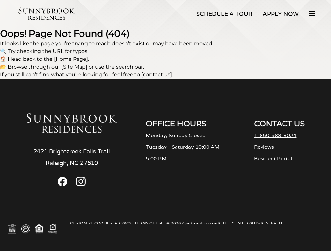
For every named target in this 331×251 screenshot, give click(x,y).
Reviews (264, 147)
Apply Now (281, 13)
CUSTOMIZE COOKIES (91, 223)
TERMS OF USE (149, 223)
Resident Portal (273, 158)
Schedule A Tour (224, 13)
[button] (312, 13)
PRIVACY (123, 223)
